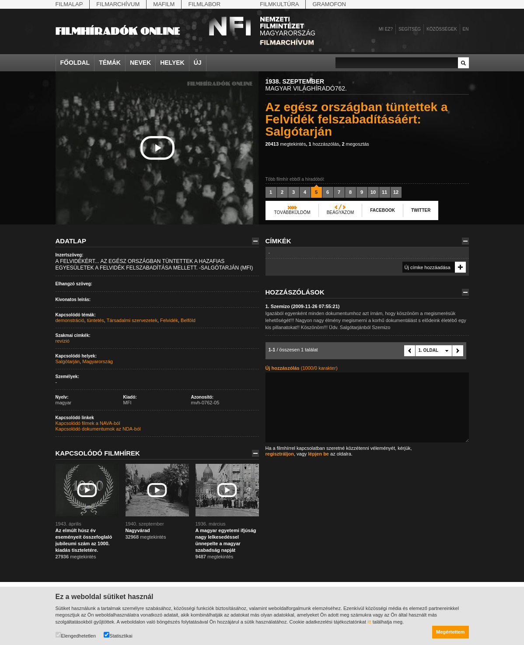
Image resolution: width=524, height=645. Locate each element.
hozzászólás (324, 144)
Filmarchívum (118, 4)
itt (369, 621)
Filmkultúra (279, 4)
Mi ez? (386, 29)
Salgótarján (68, 361)
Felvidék (169, 320)
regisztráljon (279, 453)
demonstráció (70, 320)
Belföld (188, 320)
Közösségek (441, 29)
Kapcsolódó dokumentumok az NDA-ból (98, 428)
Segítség (409, 29)
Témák (110, 62)
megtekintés (285, 144)
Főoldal (75, 62)
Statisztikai (118, 635)
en (466, 29)
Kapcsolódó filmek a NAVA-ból (88, 423)
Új (198, 62)
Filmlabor (204, 4)
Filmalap (69, 4)
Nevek (140, 62)
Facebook (382, 210)
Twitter (420, 210)
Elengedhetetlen (76, 635)
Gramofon (329, 4)
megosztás (355, 144)
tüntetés (95, 320)
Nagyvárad (138, 530)
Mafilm (164, 4)
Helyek (172, 62)
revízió (63, 341)
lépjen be (318, 453)
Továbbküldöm (292, 212)
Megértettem (450, 631)
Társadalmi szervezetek (132, 320)
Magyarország (97, 361)
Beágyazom (340, 212)
